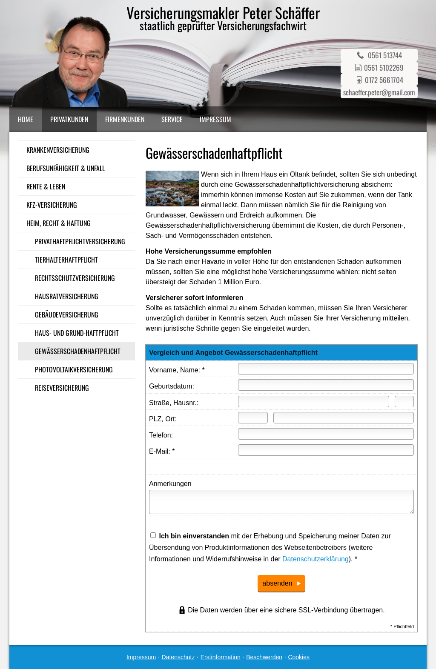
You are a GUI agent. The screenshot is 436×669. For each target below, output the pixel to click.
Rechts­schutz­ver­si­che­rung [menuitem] (75, 278)
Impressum (141, 657)
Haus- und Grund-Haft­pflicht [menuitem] (77, 333)
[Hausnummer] (404, 401)
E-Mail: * (162, 451)
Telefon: (161, 435)
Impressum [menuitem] (215, 119)
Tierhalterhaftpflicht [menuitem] (66, 259)
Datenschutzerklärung (315, 559)
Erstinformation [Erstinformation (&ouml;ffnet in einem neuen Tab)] (221, 657)
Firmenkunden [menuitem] (124, 119)
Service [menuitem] (172, 119)
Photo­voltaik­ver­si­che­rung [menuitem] (74, 369)
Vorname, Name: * (177, 370)
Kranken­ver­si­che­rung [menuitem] (57, 150)
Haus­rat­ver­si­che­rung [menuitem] (66, 296)
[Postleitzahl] (253, 417)
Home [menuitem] (25, 119)
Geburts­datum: (171, 386)
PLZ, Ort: (163, 419)
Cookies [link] (299, 657)
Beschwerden (264, 657)
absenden (277, 583)
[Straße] (313, 401)
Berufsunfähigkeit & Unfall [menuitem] (65, 168)
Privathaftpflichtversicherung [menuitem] (80, 241)
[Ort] (343, 417)
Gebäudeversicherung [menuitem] (66, 314)
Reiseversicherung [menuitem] (62, 388)
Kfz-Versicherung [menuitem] (51, 205)
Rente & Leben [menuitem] (45, 186)
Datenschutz (178, 657)
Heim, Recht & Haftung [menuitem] (58, 223)
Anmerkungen (170, 483)
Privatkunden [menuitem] (69, 119)
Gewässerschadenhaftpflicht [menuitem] (77, 351)
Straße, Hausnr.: (174, 402)
